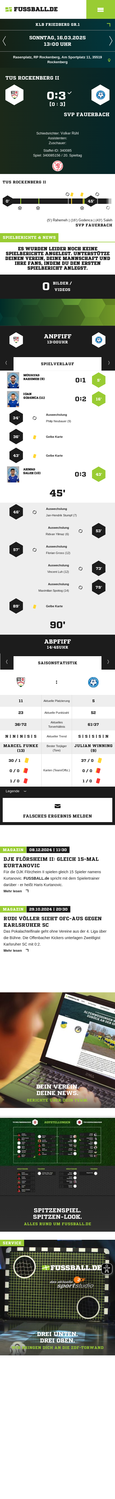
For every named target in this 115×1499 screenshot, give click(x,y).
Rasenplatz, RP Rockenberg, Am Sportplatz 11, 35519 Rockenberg (61, 59)
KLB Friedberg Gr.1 (73, 25)
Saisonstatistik (57, 663)
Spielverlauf (57, 364)
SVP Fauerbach (87, 114)
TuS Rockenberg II (32, 77)
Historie (7, 661)
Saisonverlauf (108, 661)
